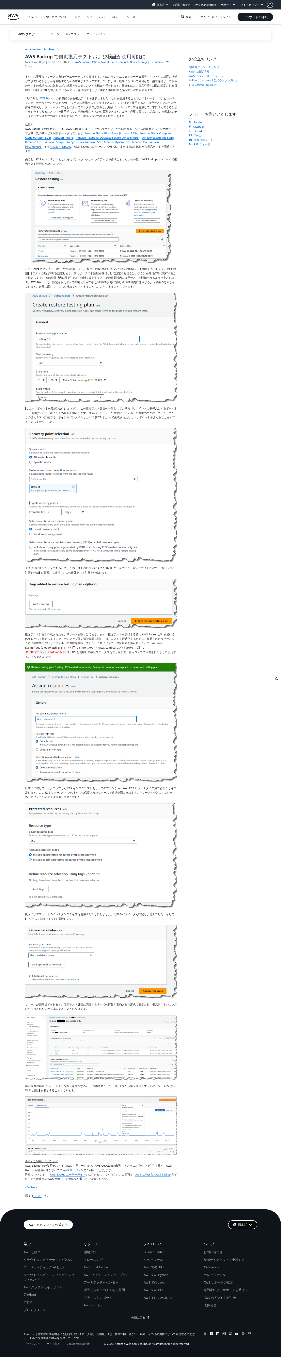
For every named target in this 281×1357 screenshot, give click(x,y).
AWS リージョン (73, 1170)
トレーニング (93, 1260)
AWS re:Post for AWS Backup (153, 1174)
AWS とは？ (32, 1252)
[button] (274, 4)
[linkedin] (217, 1334)
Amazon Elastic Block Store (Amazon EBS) (111, 133)
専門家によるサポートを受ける (226, 1290)
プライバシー (32, 1343)
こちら (37, 1195)
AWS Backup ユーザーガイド (68, 1174)
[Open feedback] (276, 678)
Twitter (196, 122)
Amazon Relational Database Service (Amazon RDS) (107, 137)
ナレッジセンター (216, 1275)
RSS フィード (199, 144)
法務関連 (210, 1305)
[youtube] (236, 1334)
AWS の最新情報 (199, 71)
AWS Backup (47, 98)
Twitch (195, 135)
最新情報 (30, 1295)
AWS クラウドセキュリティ (43, 1287)
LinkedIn (196, 131)
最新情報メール (201, 140)
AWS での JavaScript (158, 1298)
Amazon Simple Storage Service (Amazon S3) (73, 142)
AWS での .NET (154, 1267)
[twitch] (230, 1334)
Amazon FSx (139, 142)
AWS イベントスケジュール (206, 76)
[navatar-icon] (270, 5)
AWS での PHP (154, 1290)
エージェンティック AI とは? (44, 1267)
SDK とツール (153, 1260)
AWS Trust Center (96, 1267)
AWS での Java (154, 1282)
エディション (95, 34)
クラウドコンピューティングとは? (48, 1260)
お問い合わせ (213, 1252)
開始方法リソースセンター (205, 67)
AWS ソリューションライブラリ (106, 1275)
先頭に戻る (140, 1317)
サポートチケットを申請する (224, 1260)
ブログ (28, 1302)
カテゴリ (71, 34)
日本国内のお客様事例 (203, 85)
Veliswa (32, 1187)
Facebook (196, 126)
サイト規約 (53, 1343)
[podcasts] (243, 1334)
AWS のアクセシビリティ (221, 1298)
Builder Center (154, 1252)
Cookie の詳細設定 (78, 1343)
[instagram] (224, 1334)
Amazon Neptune (60, 146)
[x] (205, 1334)
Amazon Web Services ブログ (44, 49)
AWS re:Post (212, 1267)
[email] (249, 1334)
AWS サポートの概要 (218, 1282)
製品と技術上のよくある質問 (104, 1290)
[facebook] (211, 1334)
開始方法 (90, 1252)
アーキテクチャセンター (101, 1282)
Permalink (156, 62)
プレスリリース (35, 1310)
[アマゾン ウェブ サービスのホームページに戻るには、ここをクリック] (13, 19)
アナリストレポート (98, 1298)
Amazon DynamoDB (116, 142)
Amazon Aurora (63, 137)
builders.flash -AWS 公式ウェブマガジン (214, 80)
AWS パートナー (95, 1305)
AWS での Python (156, 1275)
